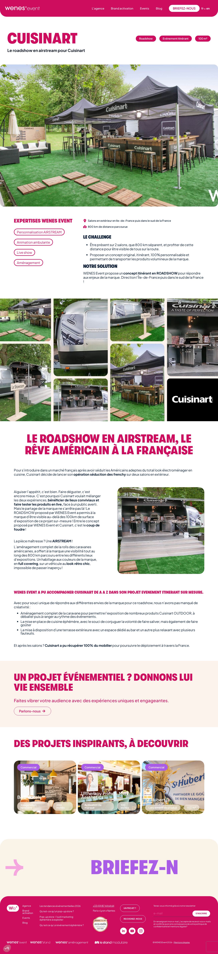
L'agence (98, 8)
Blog (159, 8)
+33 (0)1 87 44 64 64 (103, 905)
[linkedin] (123, 931)
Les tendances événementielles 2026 (60, 905)
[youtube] (132, 931)
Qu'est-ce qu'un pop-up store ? (57, 911)
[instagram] (140, 931)
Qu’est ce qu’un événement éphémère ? (62, 925)
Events (144, 8)
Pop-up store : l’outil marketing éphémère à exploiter (56, 918)
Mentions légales (182, 942)
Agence (26, 905)
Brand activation (122, 8)
